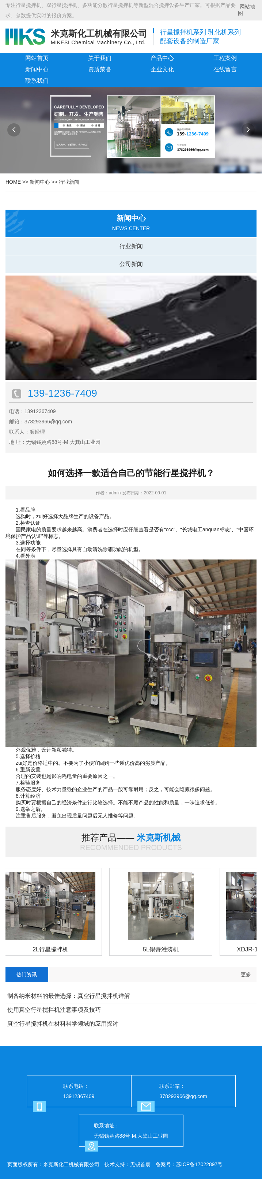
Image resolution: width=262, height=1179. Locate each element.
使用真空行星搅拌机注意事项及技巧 (54, 1010)
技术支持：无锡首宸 (128, 1164)
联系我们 (37, 81)
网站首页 (37, 58)
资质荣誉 (99, 69)
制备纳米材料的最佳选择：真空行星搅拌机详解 (68, 996)
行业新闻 (69, 182)
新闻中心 (37, 69)
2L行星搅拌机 (51, 949)
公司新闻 (131, 264)
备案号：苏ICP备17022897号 (189, 1164)
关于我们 (99, 58)
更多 (246, 974)
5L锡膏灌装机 (162, 949)
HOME (13, 182)
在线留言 (225, 69)
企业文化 (162, 69)
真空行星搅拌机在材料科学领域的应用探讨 (62, 1024)
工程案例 (225, 58)
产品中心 (162, 58)
